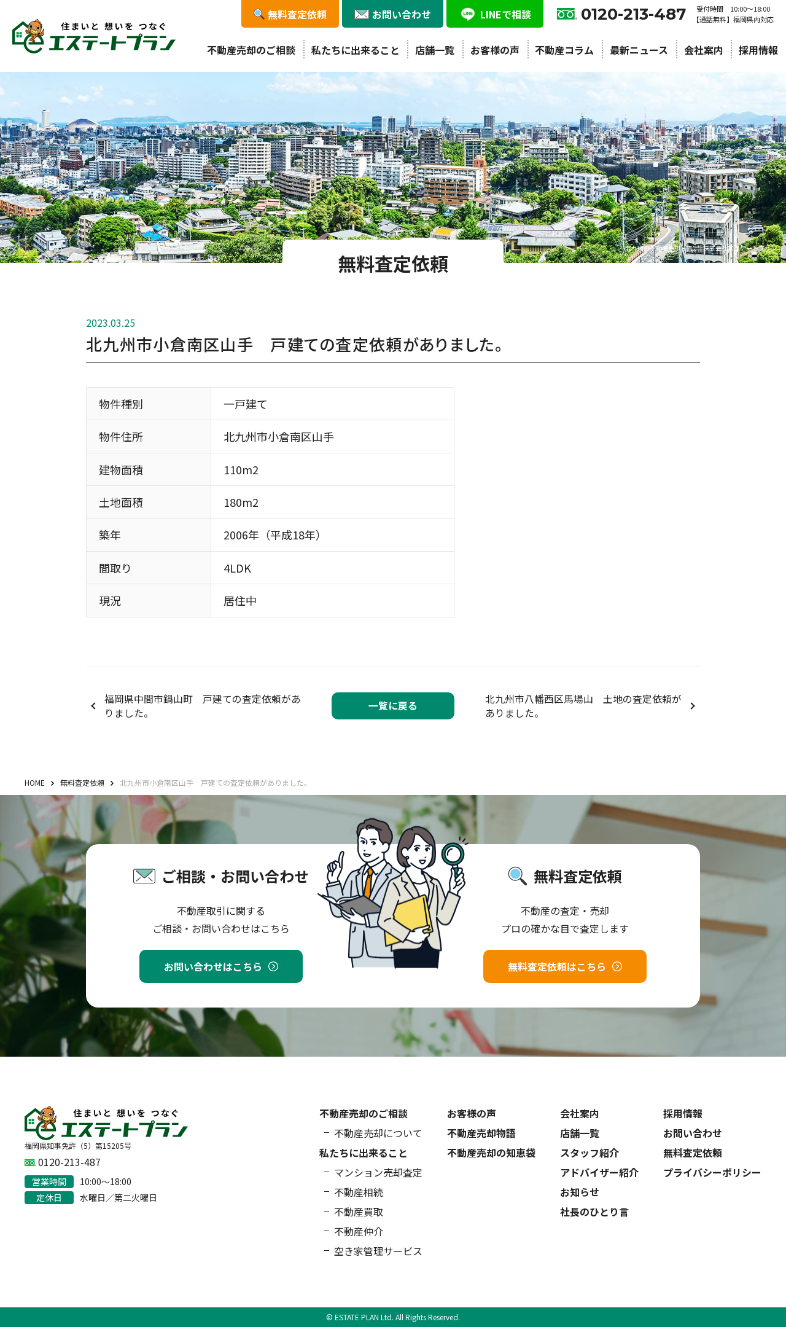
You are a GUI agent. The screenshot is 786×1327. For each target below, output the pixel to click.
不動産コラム (564, 49)
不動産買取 (358, 1211)
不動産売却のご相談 (251, 49)
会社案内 (703, 49)
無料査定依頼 (692, 1152)
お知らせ (579, 1191)
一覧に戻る (393, 706)
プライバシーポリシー (712, 1172)
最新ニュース (639, 49)
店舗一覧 (434, 49)
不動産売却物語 (481, 1132)
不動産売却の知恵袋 (491, 1152)
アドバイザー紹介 (599, 1172)
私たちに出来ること (355, 49)
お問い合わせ (692, 1132)
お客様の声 (494, 49)
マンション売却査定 (378, 1172)
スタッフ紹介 (589, 1152)
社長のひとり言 (594, 1211)
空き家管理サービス (378, 1250)
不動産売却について (378, 1132)
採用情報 (758, 49)
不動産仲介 (358, 1231)
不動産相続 (358, 1191)
